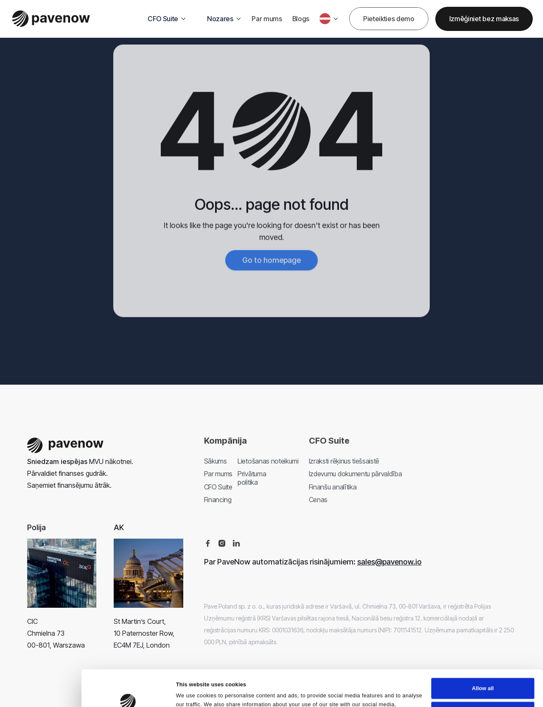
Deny (482, 694)
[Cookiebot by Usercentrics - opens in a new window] (128, 700)
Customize (483, 671)
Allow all (483, 647)
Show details (193, 700)
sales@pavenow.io (389, 561)
